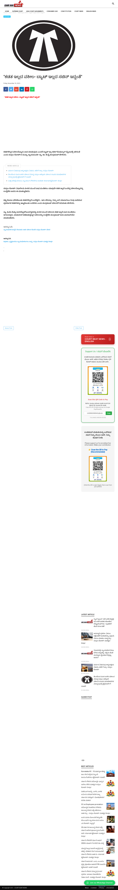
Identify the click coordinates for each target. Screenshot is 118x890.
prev (82, 760)
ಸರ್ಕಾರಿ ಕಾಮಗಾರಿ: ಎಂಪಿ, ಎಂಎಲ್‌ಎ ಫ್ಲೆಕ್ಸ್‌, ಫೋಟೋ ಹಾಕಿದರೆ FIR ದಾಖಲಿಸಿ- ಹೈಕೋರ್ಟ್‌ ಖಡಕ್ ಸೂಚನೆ (93, 864)
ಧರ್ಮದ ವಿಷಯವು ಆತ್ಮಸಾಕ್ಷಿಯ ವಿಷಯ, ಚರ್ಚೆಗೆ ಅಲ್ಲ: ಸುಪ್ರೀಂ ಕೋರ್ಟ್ (31, 171)
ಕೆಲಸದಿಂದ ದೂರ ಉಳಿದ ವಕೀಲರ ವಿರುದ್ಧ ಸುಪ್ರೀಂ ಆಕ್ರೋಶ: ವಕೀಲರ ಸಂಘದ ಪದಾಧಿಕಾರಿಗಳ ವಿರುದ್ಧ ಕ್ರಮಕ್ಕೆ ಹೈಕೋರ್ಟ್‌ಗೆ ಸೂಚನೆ (37, 176)
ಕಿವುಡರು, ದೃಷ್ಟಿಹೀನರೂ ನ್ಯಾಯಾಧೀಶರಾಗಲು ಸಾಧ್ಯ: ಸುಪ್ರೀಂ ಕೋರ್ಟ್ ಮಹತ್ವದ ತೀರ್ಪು (28, 241)
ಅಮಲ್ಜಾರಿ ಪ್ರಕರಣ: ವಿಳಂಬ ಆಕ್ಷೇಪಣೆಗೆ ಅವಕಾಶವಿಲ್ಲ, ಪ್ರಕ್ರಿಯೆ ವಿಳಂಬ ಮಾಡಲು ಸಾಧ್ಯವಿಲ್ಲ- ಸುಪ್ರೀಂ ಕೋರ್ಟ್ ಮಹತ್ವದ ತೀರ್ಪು (97, 638)
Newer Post (8, 328)
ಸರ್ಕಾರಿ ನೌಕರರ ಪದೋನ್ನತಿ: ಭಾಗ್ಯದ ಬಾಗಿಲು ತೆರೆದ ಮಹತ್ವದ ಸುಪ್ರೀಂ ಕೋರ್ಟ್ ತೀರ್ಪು (92, 784)
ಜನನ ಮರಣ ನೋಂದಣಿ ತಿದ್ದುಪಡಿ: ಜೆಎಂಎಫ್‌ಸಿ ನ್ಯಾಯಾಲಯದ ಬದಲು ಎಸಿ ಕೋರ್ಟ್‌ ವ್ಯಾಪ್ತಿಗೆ (92, 820)
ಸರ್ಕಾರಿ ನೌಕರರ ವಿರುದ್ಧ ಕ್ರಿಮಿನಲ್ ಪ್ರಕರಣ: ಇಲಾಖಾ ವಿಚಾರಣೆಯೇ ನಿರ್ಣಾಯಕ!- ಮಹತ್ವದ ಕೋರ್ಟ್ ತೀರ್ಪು (93, 874)
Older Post (78, 328)
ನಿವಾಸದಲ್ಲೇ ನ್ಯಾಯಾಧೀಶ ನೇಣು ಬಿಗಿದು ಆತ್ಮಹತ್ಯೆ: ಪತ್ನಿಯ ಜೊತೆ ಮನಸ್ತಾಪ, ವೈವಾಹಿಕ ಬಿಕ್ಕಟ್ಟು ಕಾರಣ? (104, 653)
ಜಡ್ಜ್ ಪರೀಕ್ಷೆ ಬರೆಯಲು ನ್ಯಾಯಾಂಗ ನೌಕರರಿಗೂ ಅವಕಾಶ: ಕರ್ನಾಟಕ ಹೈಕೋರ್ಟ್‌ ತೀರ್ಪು (35, 181)
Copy (109, 413)
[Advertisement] (43, 131)
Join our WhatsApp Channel (100, 883)
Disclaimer (110, 888)
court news (7, 16)
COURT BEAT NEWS (20, 888)
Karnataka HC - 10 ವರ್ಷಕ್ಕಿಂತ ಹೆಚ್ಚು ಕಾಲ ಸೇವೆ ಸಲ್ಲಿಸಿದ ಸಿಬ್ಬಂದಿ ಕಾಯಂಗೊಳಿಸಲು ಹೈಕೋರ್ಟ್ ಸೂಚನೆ (93, 774)
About (87, 888)
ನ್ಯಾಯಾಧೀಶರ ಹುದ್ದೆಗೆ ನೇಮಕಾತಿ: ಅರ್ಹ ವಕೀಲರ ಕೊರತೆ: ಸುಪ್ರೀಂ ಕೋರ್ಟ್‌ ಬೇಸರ (26, 230)
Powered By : (106, 886)
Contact (94, 888)
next (84, 760)
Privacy (101, 888)
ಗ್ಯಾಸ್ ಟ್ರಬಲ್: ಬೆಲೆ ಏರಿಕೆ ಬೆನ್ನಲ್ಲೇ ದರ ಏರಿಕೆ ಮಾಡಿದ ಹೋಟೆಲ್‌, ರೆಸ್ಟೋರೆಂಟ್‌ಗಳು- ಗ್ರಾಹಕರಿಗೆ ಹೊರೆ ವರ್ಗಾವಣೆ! (104, 622)
